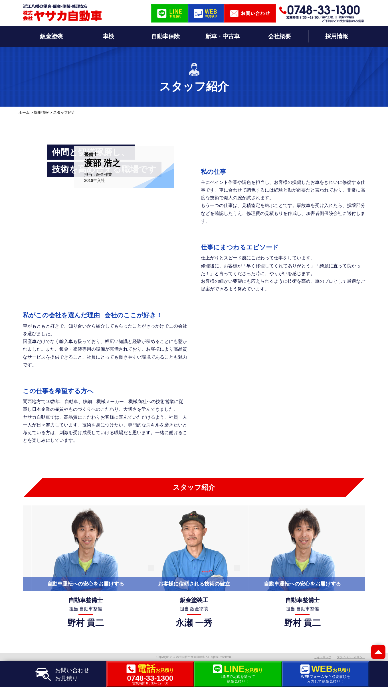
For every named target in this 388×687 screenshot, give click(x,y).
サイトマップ (322, 657)
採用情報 (336, 36)
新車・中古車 (222, 36)
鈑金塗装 (51, 36)
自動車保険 (165, 36)
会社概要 (279, 36)
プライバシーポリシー (351, 657)
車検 (108, 36)
